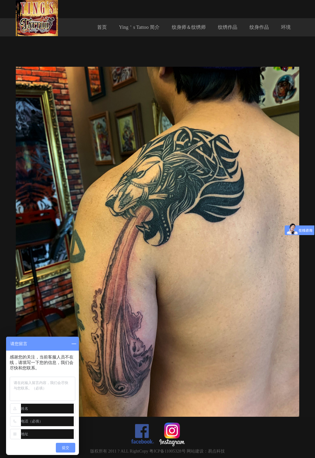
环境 (286, 27)
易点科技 (216, 451)
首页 (102, 27)
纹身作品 (259, 27)
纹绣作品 (227, 27)
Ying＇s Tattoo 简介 (139, 27)
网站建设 (195, 451)
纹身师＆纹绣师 (189, 27)
